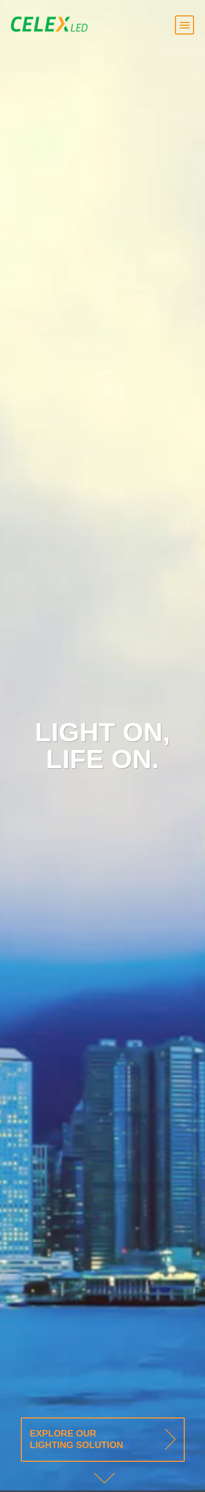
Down (105, 1478)
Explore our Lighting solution (77, 1439)
